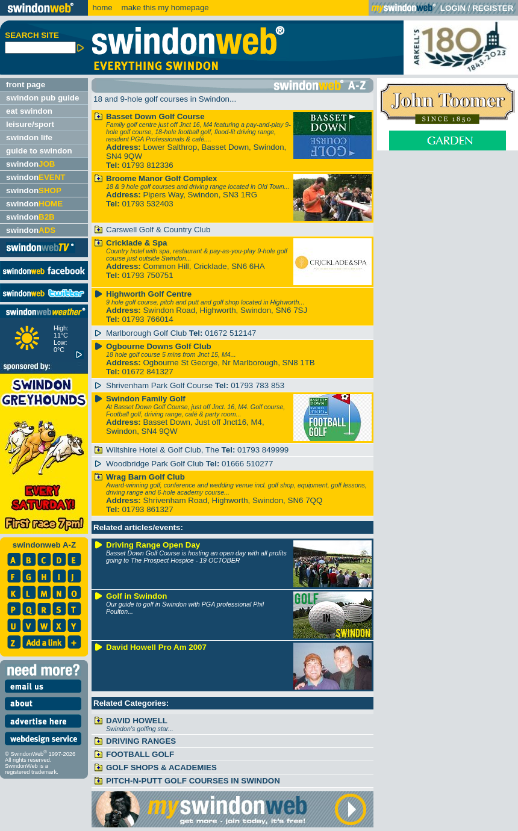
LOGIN (453, 8)
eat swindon (29, 111)
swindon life (29, 137)
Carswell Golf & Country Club (158, 229)
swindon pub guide (42, 97)
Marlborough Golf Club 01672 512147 (181, 333)
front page (25, 84)
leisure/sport (30, 124)
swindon (30, 163)
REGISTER (492, 8)
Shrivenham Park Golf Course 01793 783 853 (195, 385)
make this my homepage (164, 7)
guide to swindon (39, 150)
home (102, 7)
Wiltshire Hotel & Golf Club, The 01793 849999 (197, 449)
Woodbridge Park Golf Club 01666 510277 (189, 463)
